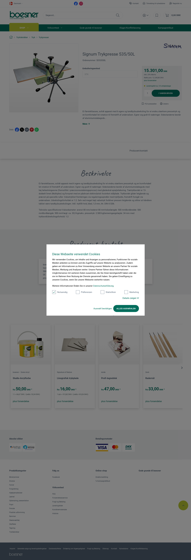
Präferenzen (84, 292)
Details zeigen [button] (131, 298)
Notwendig (59, 292)
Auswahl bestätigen (102, 308)
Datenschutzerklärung (103, 286)
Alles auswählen (126, 308)
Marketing (131, 292)
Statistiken (108, 292)
